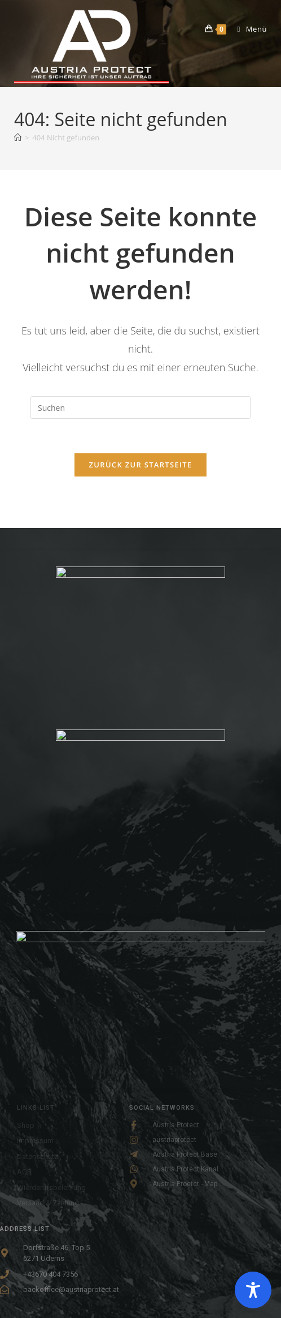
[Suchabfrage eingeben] (140, 407)
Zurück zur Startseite (140, 465)
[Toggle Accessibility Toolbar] (253, 1290)
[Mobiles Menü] (248, 29)
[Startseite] (17, 137)
